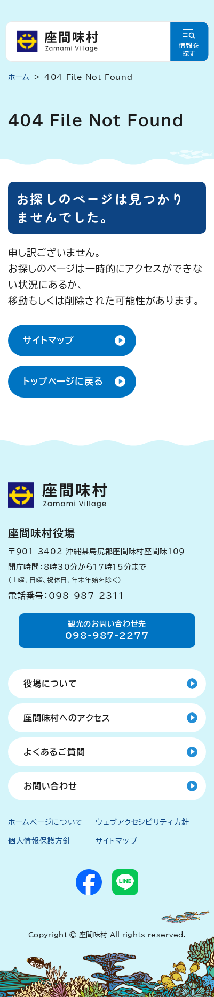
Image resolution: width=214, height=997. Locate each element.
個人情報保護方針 (39, 841)
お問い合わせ (50, 786)
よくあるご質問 (54, 752)
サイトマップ (48, 340)
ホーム (19, 77)
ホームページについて (45, 822)
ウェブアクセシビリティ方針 (142, 822)
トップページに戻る (63, 381)
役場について (50, 683)
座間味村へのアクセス (66, 718)
